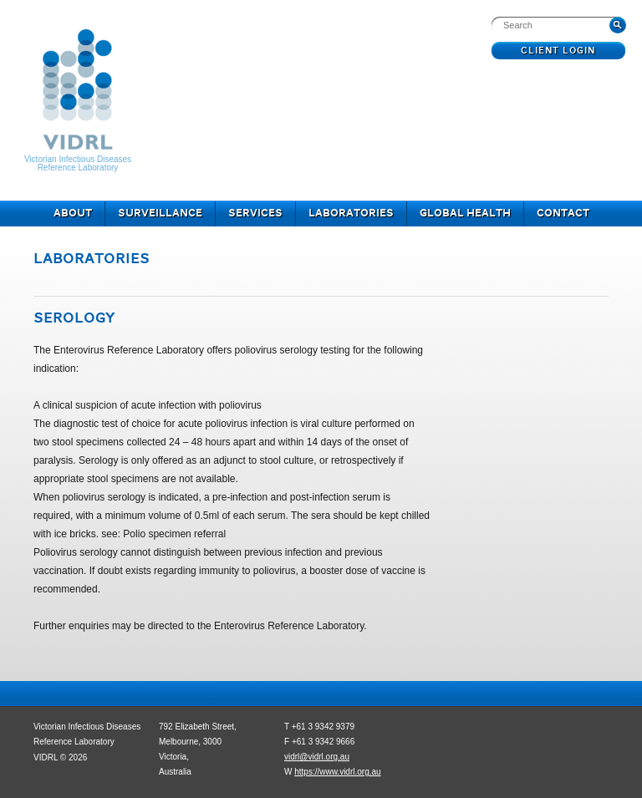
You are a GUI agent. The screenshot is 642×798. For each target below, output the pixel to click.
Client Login (559, 51)
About (73, 214)
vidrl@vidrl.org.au (316, 756)
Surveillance (160, 214)
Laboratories (351, 214)
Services (255, 214)
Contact (563, 214)
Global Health (465, 214)
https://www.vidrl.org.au (337, 771)
